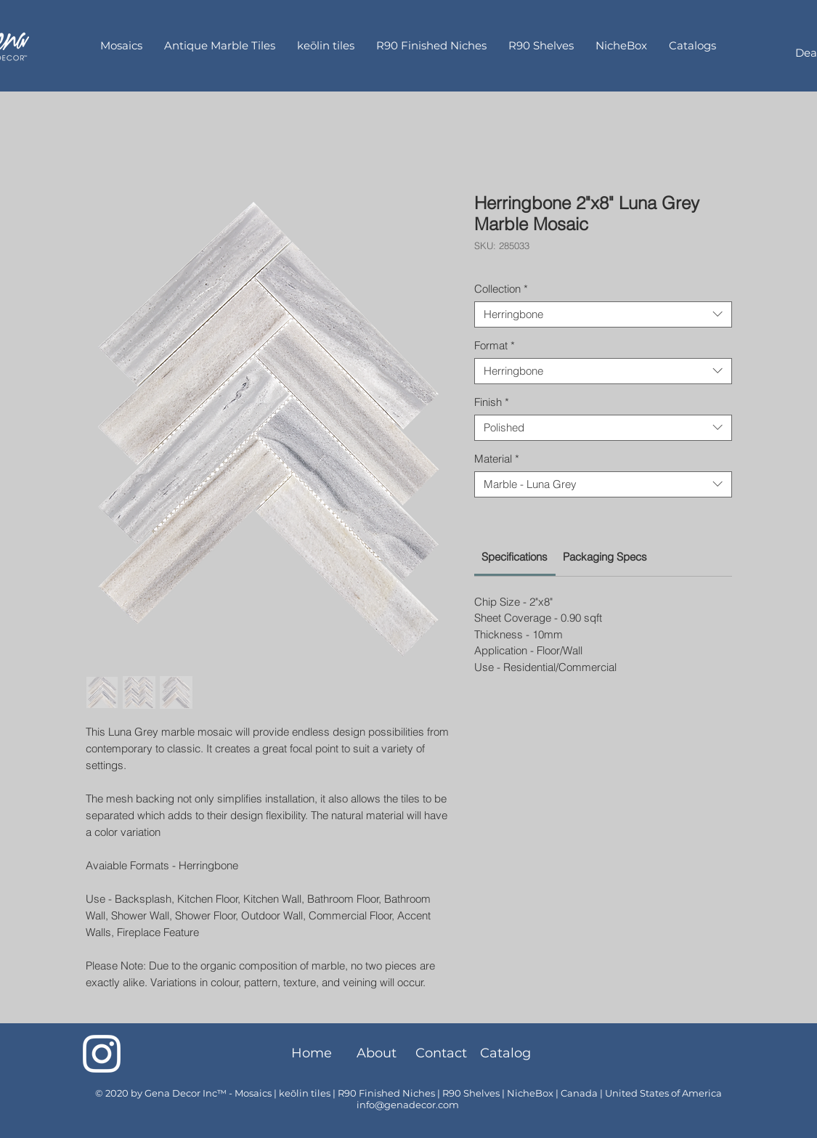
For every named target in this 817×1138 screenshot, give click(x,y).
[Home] (312, 1054)
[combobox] (603, 314)
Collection (501, 289)
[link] (514, 557)
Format (494, 345)
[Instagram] (101, 1053)
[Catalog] (505, 1054)
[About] (376, 1054)
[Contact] (441, 1054)
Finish (491, 402)
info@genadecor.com (408, 1104)
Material (496, 459)
